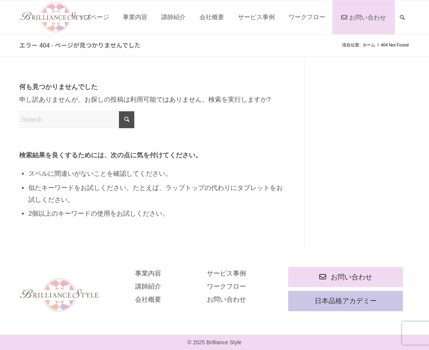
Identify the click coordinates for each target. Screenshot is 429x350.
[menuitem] (90, 17)
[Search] (402, 17)
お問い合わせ (226, 299)
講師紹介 (148, 286)
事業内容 (148, 273)
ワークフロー (226, 286)
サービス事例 (226, 273)
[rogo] (55, 17)
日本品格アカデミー (346, 301)
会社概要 (148, 299)
